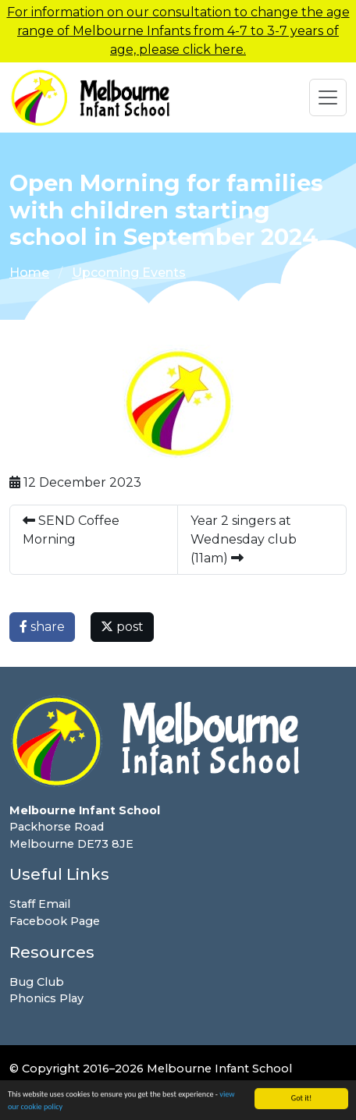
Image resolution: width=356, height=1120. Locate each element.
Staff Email (39, 904)
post (122, 626)
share (42, 626)
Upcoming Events (129, 272)
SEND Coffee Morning (71, 530)
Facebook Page (54, 921)
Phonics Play (46, 998)
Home (29, 272)
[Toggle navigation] (328, 97)
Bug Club (36, 982)
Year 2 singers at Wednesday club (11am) (243, 539)
